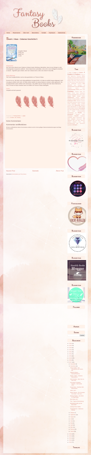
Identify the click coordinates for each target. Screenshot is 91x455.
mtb (77, 106)
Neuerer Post (10, 171)
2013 (70, 440)
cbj (79, 82)
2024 (70, 347)
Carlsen (76, 82)
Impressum (52, 32)
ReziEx (80, 112)
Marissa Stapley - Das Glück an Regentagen (77, 396)
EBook (81, 86)
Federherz (77, 91)
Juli (71, 419)
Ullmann (69, 121)
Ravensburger (70, 112)
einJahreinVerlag (71, 89)
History (83, 96)
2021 (70, 353)
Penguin (78, 109)
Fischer (69, 93)
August (72, 416)
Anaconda (79, 76)
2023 (70, 349)
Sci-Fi (74, 117)
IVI (72, 99)
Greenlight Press (75, 94)
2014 (70, 438)
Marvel (68, 106)
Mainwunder (77, 105)
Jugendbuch (82, 99)
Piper (68, 111)
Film (84, 91)
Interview (69, 99)
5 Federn (12, 117)
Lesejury (79, 102)
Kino (74, 100)
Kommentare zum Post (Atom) (19, 174)
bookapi (78, 80)
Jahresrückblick (76, 99)
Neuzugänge (82, 108)
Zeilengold (74, 124)
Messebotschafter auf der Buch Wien (76, 404)
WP (77, 123)
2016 (70, 434)
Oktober (72, 412)
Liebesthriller (73, 103)
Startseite (35, 171)
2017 (70, 362)
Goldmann (69, 94)
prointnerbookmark (81, 111)
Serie (68, 118)
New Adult (69, 109)
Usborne (74, 121)
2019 (70, 358)
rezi (75, 112)
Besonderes (35, 32)
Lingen (78, 103)
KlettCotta (78, 100)
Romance (70, 114)
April (71, 425)
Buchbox (73, 82)
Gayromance (82, 93)
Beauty (72, 79)
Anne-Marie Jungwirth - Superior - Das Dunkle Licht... (76, 384)
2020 (70, 356)
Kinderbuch (70, 100)
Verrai (79, 121)
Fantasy (19, 117)
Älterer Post (60, 171)
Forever (73, 93)
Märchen (83, 105)
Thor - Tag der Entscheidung (77, 401)
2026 (70, 343)
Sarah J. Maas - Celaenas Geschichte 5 (76, 376)
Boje (75, 80)
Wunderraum (82, 123)
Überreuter (83, 120)
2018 (70, 360)
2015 (70, 436)
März (71, 427)
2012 (70, 442)
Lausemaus (75, 102)
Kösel (68, 102)
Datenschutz (61, 32)
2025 (70, 345)
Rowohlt (76, 115)
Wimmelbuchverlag (71, 123)
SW (84, 119)
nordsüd (74, 109)
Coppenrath (73, 83)
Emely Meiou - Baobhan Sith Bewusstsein (77, 388)
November (73, 366)
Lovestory (69, 105)
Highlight (78, 96)
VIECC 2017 (73, 390)
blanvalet (83, 79)
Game (77, 93)
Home (8, 32)
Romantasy (69, 115)
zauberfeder (69, 124)
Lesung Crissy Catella (75, 406)
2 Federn (74, 72)
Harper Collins (82, 94)
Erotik (77, 89)
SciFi (84, 117)
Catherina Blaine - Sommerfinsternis (75, 373)
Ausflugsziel (74, 77)
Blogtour (69, 80)
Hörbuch (77, 97)
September (73, 414)
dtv (15, 117)
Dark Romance (78, 85)
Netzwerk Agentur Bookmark (72, 108)
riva (84, 112)
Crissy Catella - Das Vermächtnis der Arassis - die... (76, 369)
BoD (72, 80)
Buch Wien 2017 (74, 399)
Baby (81, 77)
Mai (71, 423)
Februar (72, 429)
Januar (72, 431)
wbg (84, 121)
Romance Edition (80, 114)
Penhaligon (82, 109)
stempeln (73, 118)
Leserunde (83, 102)
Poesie (73, 111)
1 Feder (69, 72)
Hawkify (69, 96)
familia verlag (82, 89)
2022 (70, 351)
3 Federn (80, 72)
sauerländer (69, 117)
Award (78, 77)
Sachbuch (83, 115)
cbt (80, 82)
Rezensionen (16, 32)
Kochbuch (83, 100)
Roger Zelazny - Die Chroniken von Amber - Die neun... (77, 393)
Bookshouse (82, 80)
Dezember (73, 364)
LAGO (71, 102)
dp (84, 85)
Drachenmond (70, 86)
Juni (71, 421)
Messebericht (73, 106)
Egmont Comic (80, 88)
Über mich (26, 32)
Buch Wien (69, 82)
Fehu (81, 91)
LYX (73, 105)
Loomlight (83, 103)
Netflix (83, 106)
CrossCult (79, 83)
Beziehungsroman (77, 79)
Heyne (73, 96)
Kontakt (44, 32)
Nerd (80, 106)
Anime (83, 76)
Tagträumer (69, 120)
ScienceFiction (79, 117)
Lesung (68, 103)
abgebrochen (73, 76)
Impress (83, 97)
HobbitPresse (70, 97)
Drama (76, 86)
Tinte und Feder (76, 120)
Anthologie (69, 77)
